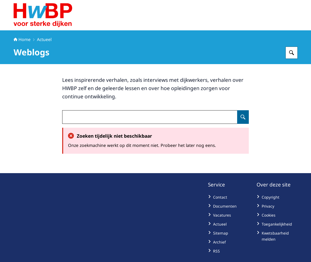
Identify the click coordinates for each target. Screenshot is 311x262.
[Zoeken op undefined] (243, 117)
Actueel (44, 39)
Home (22, 39)
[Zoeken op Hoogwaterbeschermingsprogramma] (291, 53)
